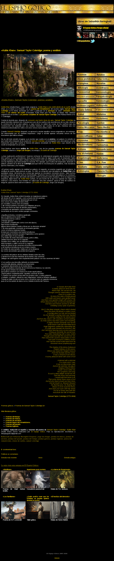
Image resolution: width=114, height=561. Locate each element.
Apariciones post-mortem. (36, 469)
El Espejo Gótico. (38, 432)
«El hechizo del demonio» (60, 496)
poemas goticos (44, 439)
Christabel (66, 111)
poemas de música (58, 437)
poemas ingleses (57, 439)
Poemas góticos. (7, 406)
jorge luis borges (44, 437)
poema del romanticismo (40, 109)
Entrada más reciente (9, 458)
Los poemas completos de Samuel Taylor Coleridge (37, 114)
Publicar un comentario (9, 454)
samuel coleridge (32, 441)
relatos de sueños (18, 441)
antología (51, 111)
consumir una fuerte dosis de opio (41, 120)
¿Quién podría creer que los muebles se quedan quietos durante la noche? (38, 498)
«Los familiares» (9, 496)
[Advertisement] (19, 31)
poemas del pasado (15, 439)
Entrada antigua (69, 458)
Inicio (40, 458)
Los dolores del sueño (16, 113)
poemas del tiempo (30, 439)
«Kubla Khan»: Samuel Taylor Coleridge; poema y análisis (31, 50)
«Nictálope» (7, 469)
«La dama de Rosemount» (60, 469)
